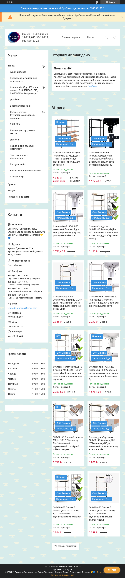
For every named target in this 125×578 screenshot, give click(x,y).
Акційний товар (18, 72)
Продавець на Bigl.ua (62, 569)
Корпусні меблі (17, 164)
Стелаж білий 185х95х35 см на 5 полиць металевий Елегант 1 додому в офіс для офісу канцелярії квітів (104, 301)
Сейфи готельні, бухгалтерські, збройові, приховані (22, 115)
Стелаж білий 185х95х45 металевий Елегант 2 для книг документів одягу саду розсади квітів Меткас (67, 231)
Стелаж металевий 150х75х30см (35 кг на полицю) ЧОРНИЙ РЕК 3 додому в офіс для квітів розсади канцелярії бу (101, 158)
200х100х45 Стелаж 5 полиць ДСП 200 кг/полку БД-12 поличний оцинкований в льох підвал (67, 512)
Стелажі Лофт (17, 176)
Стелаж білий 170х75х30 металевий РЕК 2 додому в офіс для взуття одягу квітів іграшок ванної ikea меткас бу (103, 373)
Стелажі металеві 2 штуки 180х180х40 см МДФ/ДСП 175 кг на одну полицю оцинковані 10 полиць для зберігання (66, 158)
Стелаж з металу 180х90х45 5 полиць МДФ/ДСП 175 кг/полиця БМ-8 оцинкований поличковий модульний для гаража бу (67, 373)
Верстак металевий (20, 106)
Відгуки (11, 190)
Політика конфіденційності (63, 575)
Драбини (92, 86)
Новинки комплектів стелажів (25, 170)
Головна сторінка (71, 37)
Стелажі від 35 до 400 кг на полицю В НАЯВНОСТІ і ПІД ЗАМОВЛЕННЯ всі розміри (24, 90)
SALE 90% (15, 124)
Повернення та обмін (19, 197)
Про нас (12, 184)
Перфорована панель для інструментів (23, 79)
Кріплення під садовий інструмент (22, 147)
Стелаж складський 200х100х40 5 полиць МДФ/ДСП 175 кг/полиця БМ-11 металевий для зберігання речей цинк (67, 302)
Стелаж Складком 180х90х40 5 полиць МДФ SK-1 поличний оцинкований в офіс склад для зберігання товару (103, 232)
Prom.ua (77, 567)
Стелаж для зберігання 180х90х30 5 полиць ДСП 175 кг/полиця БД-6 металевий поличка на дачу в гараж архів (103, 443)
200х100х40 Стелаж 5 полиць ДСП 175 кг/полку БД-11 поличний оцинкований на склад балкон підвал (102, 513)
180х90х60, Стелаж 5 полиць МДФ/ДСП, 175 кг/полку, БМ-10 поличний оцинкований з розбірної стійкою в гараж (68, 443)
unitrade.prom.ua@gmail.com (22, 308)
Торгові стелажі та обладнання (19, 156)
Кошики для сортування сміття (22, 132)
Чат (112, 569)
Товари (11, 65)
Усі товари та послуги (65, 546)
